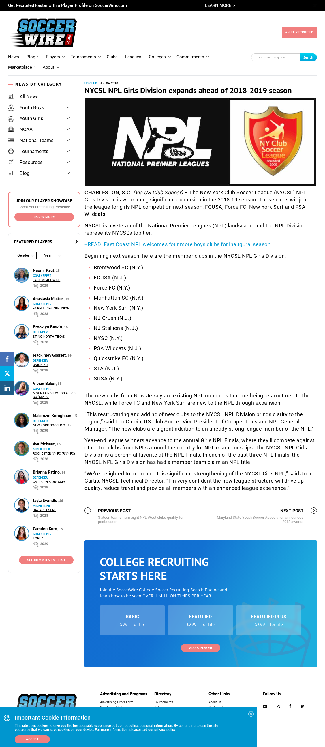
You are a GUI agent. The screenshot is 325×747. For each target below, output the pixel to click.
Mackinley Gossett (50, 355)
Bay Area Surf (44, 510)
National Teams (31, 140)
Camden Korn (45, 528)
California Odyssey (49, 482)
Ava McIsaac (44, 444)
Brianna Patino (47, 472)
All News (23, 96)
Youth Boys (26, 107)
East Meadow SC (46, 280)
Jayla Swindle (46, 500)
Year (48, 255)
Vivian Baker (45, 383)
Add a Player (200, 648)
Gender (23, 255)
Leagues (133, 57)
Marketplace (20, 67)
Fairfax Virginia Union (51, 308)
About (48, 67)
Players (53, 57)
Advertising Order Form (117, 702)
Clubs (112, 57)
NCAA (20, 129)
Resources (25, 162)
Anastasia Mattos (49, 298)
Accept (32, 739)
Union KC (40, 365)
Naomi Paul (44, 270)
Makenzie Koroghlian (52, 415)
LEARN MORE (218, 5)
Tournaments (83, 57)
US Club (90, 83)
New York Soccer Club (52, 425)
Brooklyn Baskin (48, 327)
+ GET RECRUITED (299, 32)
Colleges (157, 57)
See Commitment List (46, 560)
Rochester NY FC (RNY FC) (54, 453)
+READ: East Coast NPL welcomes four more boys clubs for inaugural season (177, 244)
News (13, 57)
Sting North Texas (49, 337)
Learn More (44, 217)
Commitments (190, 57)
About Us (214, 702)
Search (308, 57)
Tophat (39, 538)
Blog (31, 57)
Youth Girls (25, 118)
